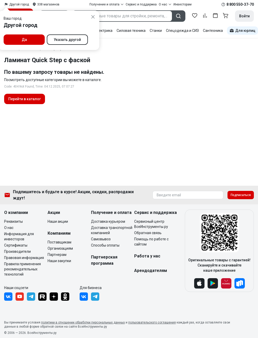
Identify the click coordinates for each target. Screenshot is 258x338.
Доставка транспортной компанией (111, 230)
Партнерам (57, 255)
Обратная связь (148, 233)
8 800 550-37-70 (240, 4)
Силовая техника (131, 30)
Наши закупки (59, 261)
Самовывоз (101, 239)
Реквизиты (13, 221)
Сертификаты (15, 245)
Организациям (60, 248)
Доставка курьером (108, 221)
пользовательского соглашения (152, 322)
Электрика (103, 30)
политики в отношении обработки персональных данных (83, 322)
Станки (156, 30)
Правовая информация (24, 258)
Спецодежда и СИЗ (182, 30)
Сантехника (213, 30)
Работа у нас (147, 256)
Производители (17, 251)
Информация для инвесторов (19, 236)
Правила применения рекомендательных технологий (22, 269)
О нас (8, 228)
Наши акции (58, 221)
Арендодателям (150, 270)
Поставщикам (59, 242)
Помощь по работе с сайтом (151, 241)
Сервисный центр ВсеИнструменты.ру (151, 224)
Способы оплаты (105, 245)
